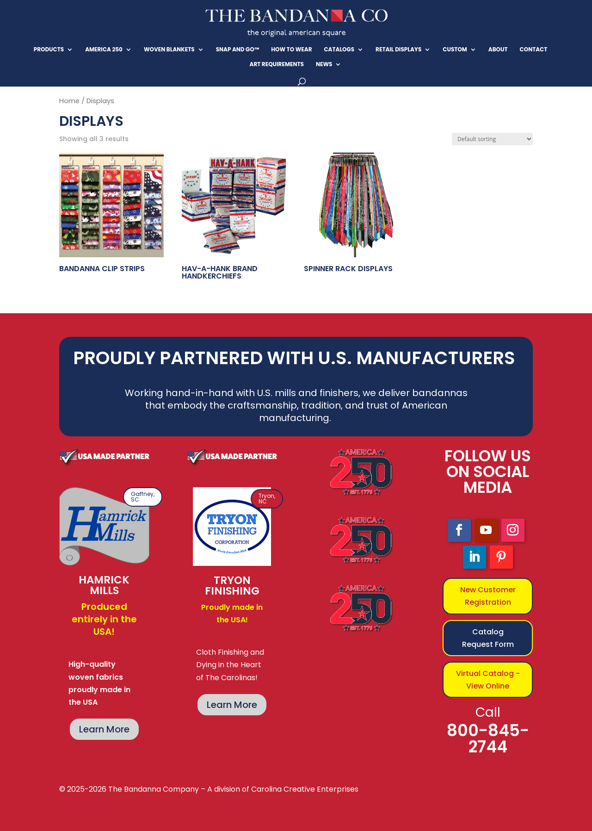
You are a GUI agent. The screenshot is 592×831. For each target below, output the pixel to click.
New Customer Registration (488, 596)
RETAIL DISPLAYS (398, 49)
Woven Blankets (169, 49)
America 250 (104, 49)
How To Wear (291, 49)
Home (69, 100)
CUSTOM (455, 49)
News (324, 64)
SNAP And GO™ (237, 49)
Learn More (104, 729)
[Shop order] (492, 139)
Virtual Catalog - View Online (488, 679)
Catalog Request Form (488, 638)
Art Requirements (277, 64)
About (498, 49)
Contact (534, 49)
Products (49, 49)
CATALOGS (339, 49)
